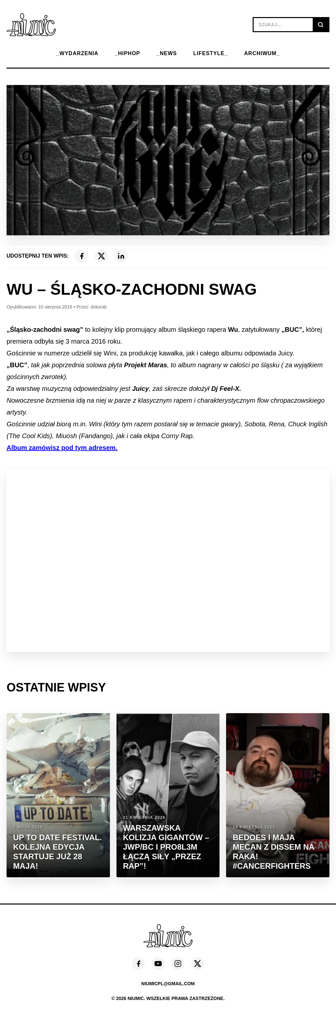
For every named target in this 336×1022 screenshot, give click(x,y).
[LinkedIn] (121, 256)
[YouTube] (158, 963)
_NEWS (167, 53)
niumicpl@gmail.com (168, 983)
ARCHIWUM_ (262, 53)
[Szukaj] (320, 24)
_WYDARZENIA (77, 53)
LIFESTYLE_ (210, 53)
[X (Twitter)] (101, 256)
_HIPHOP (127, 53)
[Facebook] (81, 256)
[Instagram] (177, 963)
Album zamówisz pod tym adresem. (62, 447)
